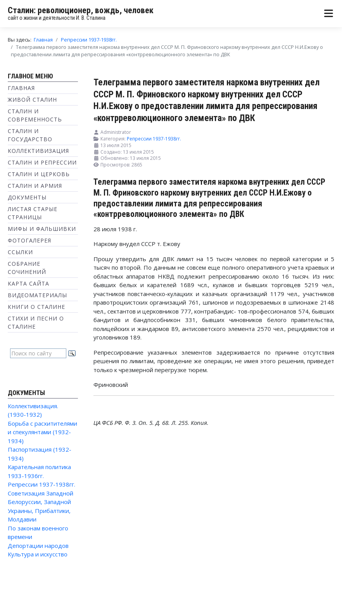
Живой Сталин (32, 99)
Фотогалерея (29, 240)
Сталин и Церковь (39, 174)
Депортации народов (38, 545)
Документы (27, 197)
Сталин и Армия (35, 185)
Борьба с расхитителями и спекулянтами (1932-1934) (42, 432)
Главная (21, 88)
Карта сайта (28, 283)
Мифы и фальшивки (42, 228)
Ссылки (20, 252)
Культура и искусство (37, 554)
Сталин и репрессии (42, 162)
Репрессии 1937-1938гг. (41, 484)
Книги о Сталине (36, 306)
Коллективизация (38, 150)
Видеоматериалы (37, 295)
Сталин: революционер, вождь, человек (81, 10)
